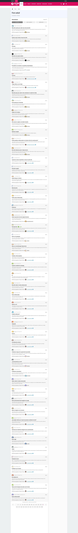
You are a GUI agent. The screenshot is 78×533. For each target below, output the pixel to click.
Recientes (17, 22)
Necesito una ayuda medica (17, 56)
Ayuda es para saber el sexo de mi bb (19, 37)
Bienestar (39, 3)
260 (24, 504)
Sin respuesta (29, 22)
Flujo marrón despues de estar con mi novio (21, 486)
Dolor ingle (14, 439)
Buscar (45, 19)
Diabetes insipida (15, 131)
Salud (25, 3)
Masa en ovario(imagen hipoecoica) (19, 246)
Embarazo (14, 207)
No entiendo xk (15, 477)
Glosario (50, 3)
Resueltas (41, 22)
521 (33, 504)
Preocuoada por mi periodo (17, 102)
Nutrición (34, 3)
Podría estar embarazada (17, 197)
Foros (21, 3)
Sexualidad (44, 3)
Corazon (13, 75)
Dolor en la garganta (16, 236)
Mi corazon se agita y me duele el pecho (20, 121)
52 (20, 504)
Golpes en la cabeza (16, 112)
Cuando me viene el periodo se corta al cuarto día (22, 159)
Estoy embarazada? (16, 496)
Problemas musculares (16, 371)
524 (40, 504)
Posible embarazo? (16, 314)
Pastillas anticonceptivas (17, 255)
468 (29, 504)
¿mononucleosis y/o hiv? (17, 361)
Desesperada (14, 226)
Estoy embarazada (15, 294)
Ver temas (18, 15)
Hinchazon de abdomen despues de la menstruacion (22, 429)
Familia (28, 3)
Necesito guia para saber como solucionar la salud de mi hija (24, 92)
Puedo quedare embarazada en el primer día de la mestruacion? (25, 140)
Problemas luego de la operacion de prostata (21, 352)
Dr (12, 275)
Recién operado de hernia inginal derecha (20, 217)
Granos (13, 333)
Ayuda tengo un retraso (16, 178)
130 (22, 504)
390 (27, 504)
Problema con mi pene (16, 468)
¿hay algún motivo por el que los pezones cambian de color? (24, 420)
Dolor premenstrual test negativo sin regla (20, 400)
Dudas (13, 390)
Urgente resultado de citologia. (18, 265)
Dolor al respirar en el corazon (18, 410)
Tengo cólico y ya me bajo (17, 84)
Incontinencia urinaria (16, 342)
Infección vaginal (15, 168)
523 (38, 504)
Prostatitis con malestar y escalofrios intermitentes (22, 65)
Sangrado (14, 323)
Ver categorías (14, 15)
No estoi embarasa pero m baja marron (20, 150)
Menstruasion (14, 187)
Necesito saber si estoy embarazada (19, 285)
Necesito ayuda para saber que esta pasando (21, 27)
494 (31, 504)
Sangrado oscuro (15, 458)
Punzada (13, 46)
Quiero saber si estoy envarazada (18, 381)
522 (36, 504)
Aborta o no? (14, 304)
